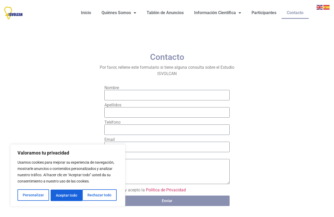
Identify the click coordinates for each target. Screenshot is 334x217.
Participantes (264, 12)
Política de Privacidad (166, 189)
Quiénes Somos (119, 13)
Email (109, 140)
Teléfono (112, 122)
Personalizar (33, 195)
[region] (67, 176)
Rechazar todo (68, 195)
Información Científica (217, 13)
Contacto (295, 12)
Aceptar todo (102, 195)
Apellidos (112, 105)
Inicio (86, 12)
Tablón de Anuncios (165, 12)
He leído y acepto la (147, 189)
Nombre (111, 88)
